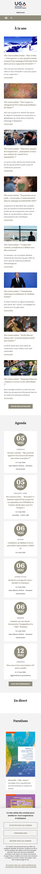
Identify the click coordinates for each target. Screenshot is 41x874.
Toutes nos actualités (20, 406)
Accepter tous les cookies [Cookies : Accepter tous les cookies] (20, 825)
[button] (11, 18)
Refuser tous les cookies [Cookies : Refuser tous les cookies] (20, 841)
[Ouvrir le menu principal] (6, 18)
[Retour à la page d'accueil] (20, 5)
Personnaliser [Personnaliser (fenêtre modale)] (20, 833)
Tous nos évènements (20, 684)
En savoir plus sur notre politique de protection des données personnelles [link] (20, 866)
